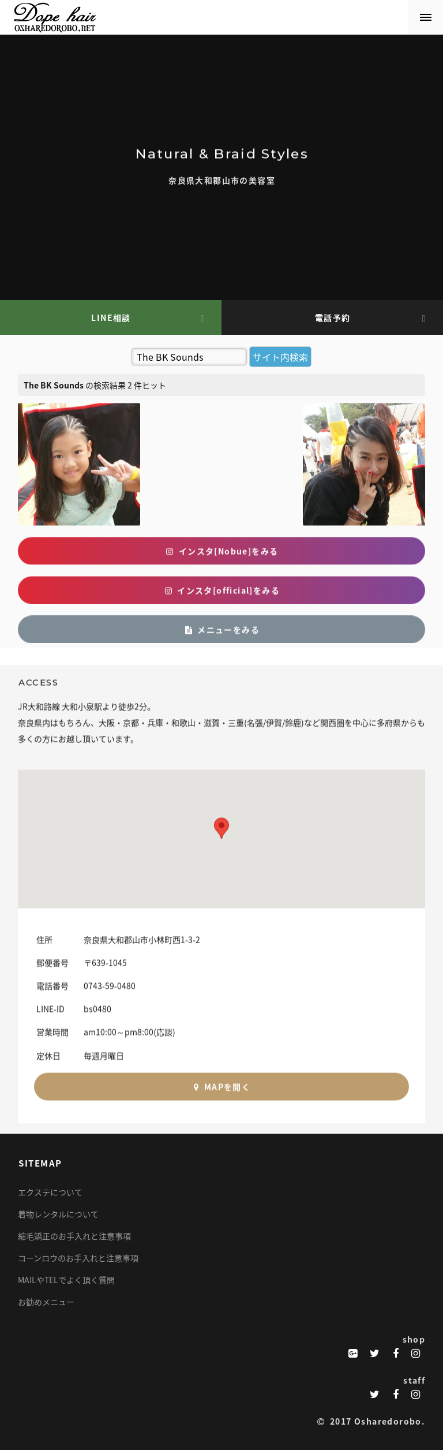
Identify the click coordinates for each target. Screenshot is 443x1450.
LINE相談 (110, 317)
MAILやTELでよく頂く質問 (66, 1279)
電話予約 (333, 317)
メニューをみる (222, 639)
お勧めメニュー (46, 1301)
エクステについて (50, 1192)
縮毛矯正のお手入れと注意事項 (74, 1236)
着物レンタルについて (58, 1214)
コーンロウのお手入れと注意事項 (78, 1258)
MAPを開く (221, 1097)
